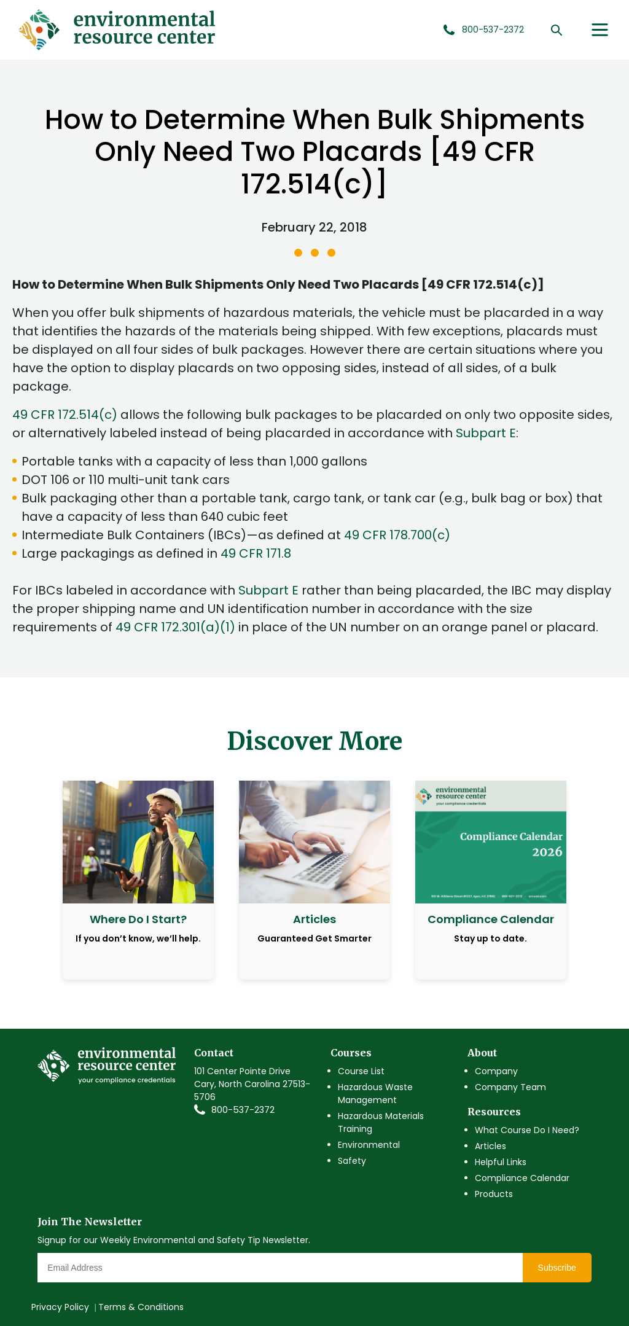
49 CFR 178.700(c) (397, 535)
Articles (490, 1146)
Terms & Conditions (141, 1307)
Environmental (369, 1145)
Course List (361, 1071)
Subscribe (557, 1268)
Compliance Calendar (522, 1178)
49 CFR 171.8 (256, 553)
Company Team (510, 1087)
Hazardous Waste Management (375, 1093)
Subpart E (486, 433)
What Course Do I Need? (527, 1130)
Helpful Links (500, 1162)
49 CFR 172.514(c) (64, 414)
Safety (352, 1161)
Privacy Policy (60, 1307)
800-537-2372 (243, 1110)
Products (494, 1194)
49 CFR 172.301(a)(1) (175, 627)
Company (496, 1071)
